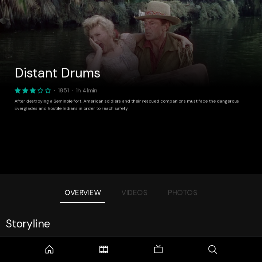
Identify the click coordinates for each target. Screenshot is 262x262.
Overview (82, 192)
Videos (134, 192)
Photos (183, 192)
